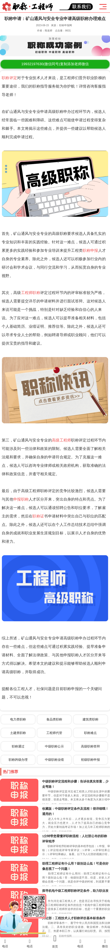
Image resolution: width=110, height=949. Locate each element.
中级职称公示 (54, 746)
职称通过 (18, 746)
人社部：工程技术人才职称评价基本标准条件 (73, 918)
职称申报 (90, 250)
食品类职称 (54, 719)
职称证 (38, 516)
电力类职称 (18, 719)
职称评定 (9, 78)
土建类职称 (18, 733)
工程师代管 (54, 733)
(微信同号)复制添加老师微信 (55, 64)
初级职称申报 (90, 759)
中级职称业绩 (54, 759)
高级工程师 (61, 440)
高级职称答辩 (90, 746)
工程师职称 (30, 293)
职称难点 (90, 733)
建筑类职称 (90, 719)
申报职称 (21, 499)
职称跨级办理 (18, 759)
